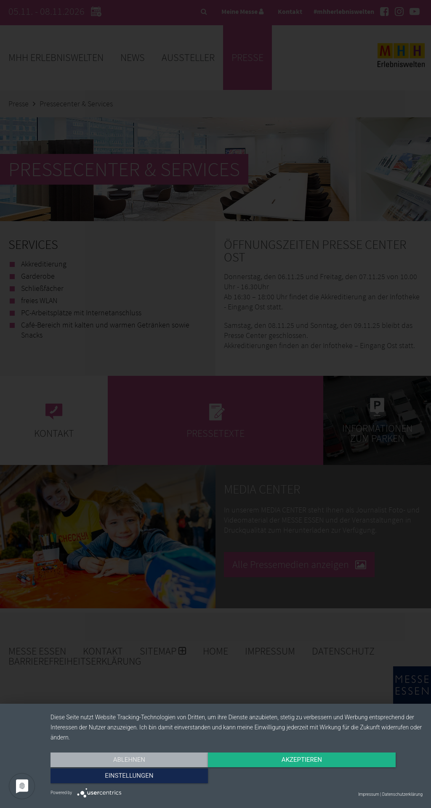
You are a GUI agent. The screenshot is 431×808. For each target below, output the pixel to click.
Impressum (368, 794)
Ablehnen (106, 777)
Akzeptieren (236, 777)
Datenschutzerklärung (402, 794)
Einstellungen (367, 777)
